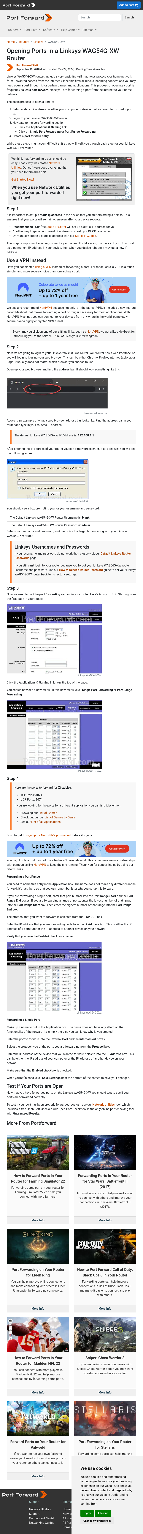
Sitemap (68, 1502)
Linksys (38, 42)
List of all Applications (46, 822)
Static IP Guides (85, 236)
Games (67, 1527)
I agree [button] (87, 1513)
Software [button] (49, 30)
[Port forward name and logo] (19, 5)
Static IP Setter (56, 227)
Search (129, 17)
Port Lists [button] (31, 30)
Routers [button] (13, 30)
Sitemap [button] (88, 30)
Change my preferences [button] (97, 1520)
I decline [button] (103, 1513)
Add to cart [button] (128, 5)
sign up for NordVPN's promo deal (48, 835)
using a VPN (43, 267)
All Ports (68, 1522)
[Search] (99, 17)
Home (11, 42)
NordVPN (45, 308)
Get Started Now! (22, 179)
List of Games (48, 813)
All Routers (70, 1518)
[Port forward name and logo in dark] (29, 17)
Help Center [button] (69, 30)
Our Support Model (41, 1518)
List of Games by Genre (60, 817)
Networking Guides (41, 1522)
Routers (24, 42)
